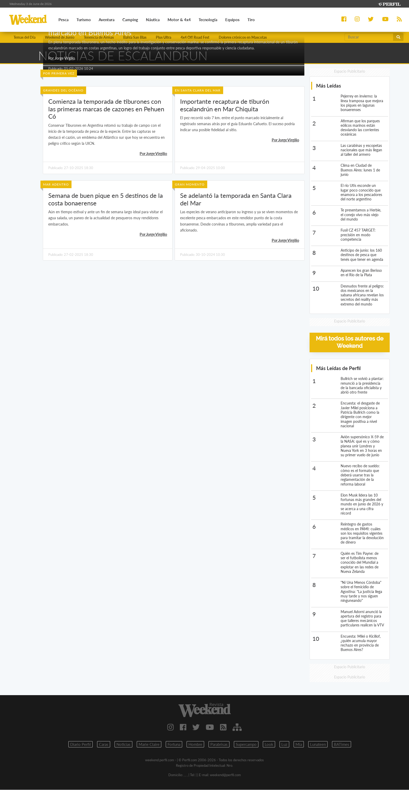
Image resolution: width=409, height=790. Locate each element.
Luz (284, 744)
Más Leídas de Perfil (338, 368)
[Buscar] (369, 37)
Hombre (195, 744)
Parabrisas (219, 744)
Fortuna (174, 744)
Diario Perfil (80, 744)
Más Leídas (328, 86)
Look (269, 744)
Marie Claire (149, 744)
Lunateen (318, 744)
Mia (298, 744)
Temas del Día (24, 37)
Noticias (123, 744)
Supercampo (246, 744)
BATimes (341, 744)
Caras (103, 744)
